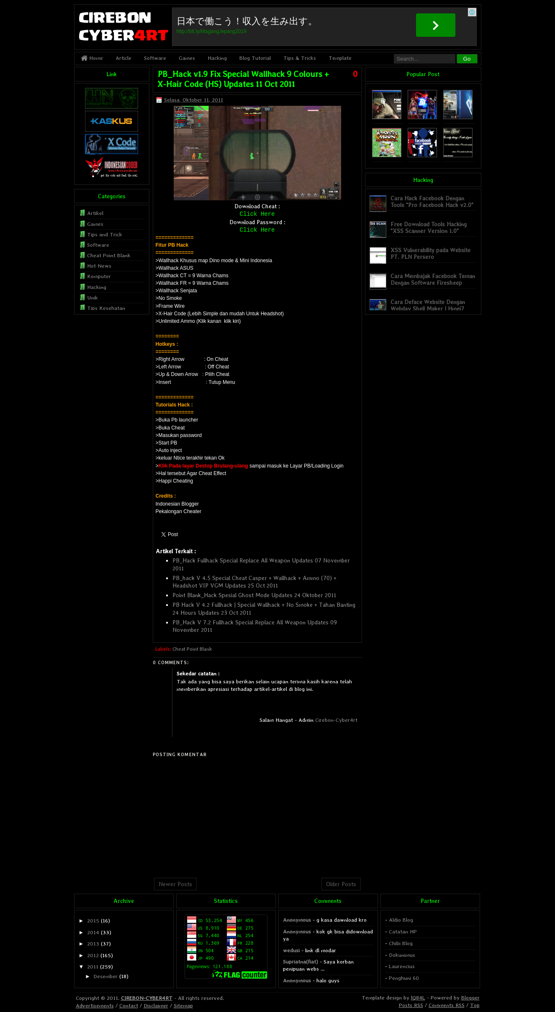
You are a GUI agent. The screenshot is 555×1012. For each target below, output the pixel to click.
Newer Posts (175, 884)
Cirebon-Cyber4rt (336, 720)
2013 (93, 943)
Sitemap (183, 1005)
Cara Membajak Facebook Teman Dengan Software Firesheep (433, 279)
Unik (92, 297)
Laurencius (402, 966)
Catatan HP (403, 931)
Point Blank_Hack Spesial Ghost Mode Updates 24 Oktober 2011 (254, 595)
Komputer (99, 276)
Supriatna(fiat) (300, 961)
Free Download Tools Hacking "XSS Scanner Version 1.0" (429, 227)
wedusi (291, 950)
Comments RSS (447, 1005)
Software (155, 58)
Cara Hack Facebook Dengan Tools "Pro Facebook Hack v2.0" (432, 201)
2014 (93, 932)
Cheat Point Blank (192, 649)
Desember (105, 976)
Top (475, 1005)
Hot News (99, 266)
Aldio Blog (401, 920)
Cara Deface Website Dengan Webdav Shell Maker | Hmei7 (428, 305)
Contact (128, 1005)
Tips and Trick (104, 234)
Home (92, 58)
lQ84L (418, 997)
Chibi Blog (401, 943)
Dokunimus (402, 955)
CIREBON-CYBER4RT (146, 998)
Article (123, 58)
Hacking (217, 58)
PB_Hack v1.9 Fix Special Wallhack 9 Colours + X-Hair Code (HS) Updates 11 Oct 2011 (243, 79)
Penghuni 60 (404, 978)
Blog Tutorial (255, 58)
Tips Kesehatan (106, 308)
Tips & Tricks (299, 58)
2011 (92, 966)
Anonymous (297, 920)
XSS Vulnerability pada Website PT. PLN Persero (430, 253)
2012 (93, 955)
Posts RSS (411, 1005)
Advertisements (95, 1005)
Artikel (95, 213)
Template (340, 58)
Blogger (470, 997)
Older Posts (341, 884)
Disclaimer (156, 1005)
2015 (93, 920)
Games (187, 58)
